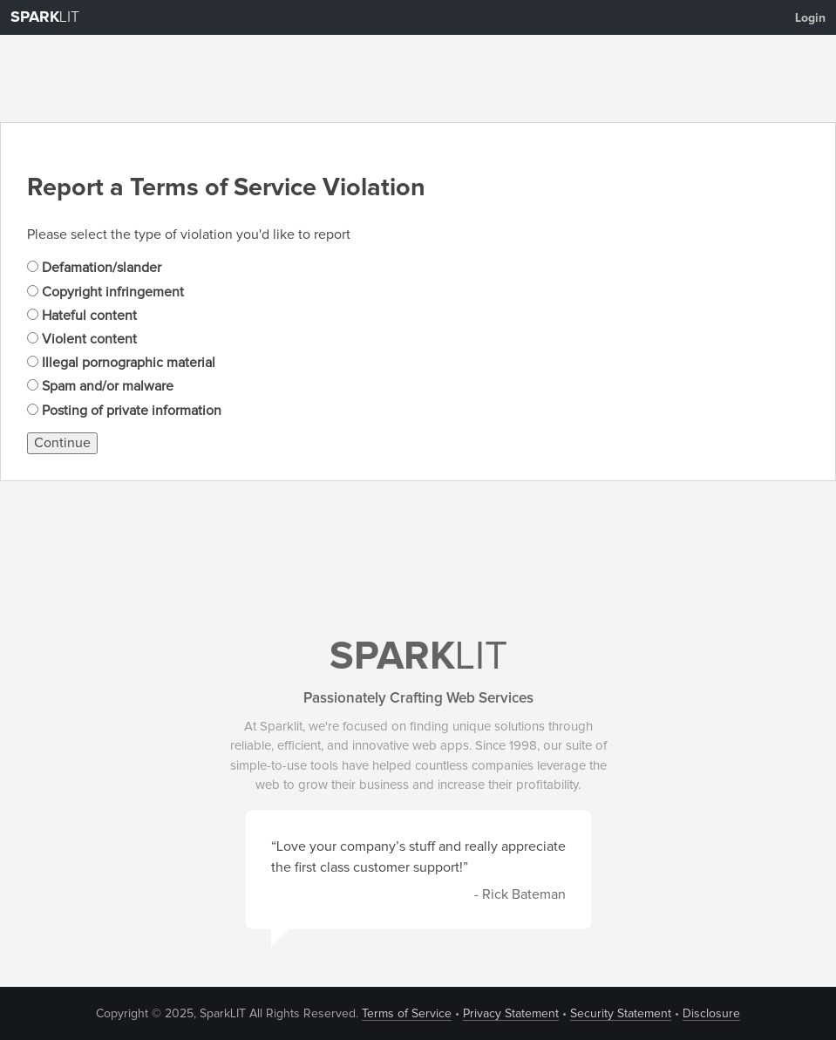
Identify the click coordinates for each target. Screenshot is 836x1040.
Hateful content (82, 316)
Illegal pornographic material (121, 363)
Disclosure (711, 1014)
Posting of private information (124, 411)
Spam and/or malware (100, 386)
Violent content (82, 339)
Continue (62, 443)
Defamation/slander (94, 268)
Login (810, 18)
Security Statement (620, 1014)
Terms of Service (407, 1014)
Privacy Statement (511, 1014)
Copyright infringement (105, 292)
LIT (44, 17)
